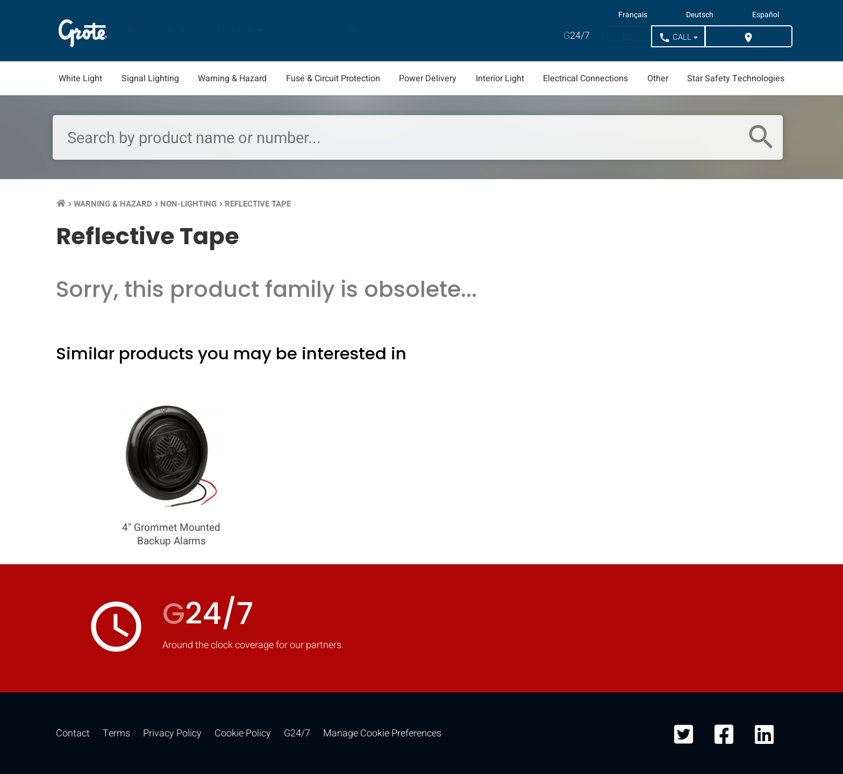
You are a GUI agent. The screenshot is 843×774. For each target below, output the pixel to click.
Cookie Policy (243, 733)
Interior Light (500, 78)
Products (151, 30)
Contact (73, 733)
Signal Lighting (150, 78)
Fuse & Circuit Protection (333, 78)
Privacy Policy (172, 733)
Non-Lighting (188, 204)
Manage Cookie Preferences (382, 733)
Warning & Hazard (232, 78)
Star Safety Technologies (735, 78)
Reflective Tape (258, 204)
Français (632, 15)
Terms (116, 733)
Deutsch (699, 15)
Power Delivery (427, 78)
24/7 (576, 36)
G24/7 (297, 733)
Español (765, 15)
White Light (80, 78)
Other (657, 78)
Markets (233, 30)
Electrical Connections (585, 78)
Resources (317, 30)
